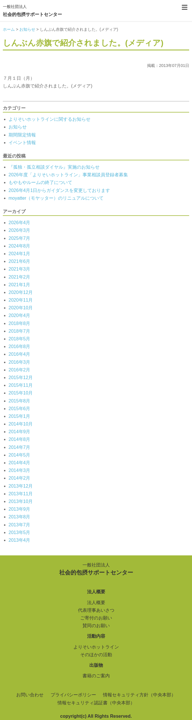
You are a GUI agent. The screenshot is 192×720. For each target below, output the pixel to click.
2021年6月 (19, 261)
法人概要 (96, 602)
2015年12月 (21, 377)
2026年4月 (19, 222)
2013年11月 (21, 493)
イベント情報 (22, 142)
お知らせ (18, 126)
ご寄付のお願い (96, 617)
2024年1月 (19, 253)
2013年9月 (19, 509)
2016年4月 (19, 354)
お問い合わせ (30, 694)
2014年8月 (19, 439)
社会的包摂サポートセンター (32, 10)
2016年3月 (19, 362)
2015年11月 (21, 385)
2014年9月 (19, 431)
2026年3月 (19, 230)
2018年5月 (19, 338)
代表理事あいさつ (96, 610)
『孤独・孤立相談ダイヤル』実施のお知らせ (54, 167)
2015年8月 (19, 400)
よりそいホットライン (96, 647)
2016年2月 (19, 369)
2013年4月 (19, 540)
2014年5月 (19, 455)
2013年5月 (19, 532)
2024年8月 (19, 246)
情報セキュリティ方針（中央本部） (139, 694)
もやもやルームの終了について (40, 182)
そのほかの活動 (96, 654)
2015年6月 (19, 408)
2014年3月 (19, 470)
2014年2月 (19, 478)
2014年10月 (21, 424)
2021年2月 (19, 277)
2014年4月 (19, 462)
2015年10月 (21, 392)
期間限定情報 (22, 134)
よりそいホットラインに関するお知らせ (49, 119)
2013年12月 (21, 486)
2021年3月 (19, 269)
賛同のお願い (96, 625)
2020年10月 (21, 307)
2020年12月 (21, 292)
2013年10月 (21, 501)
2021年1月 (19, 284)
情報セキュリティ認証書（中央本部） (96, 702)
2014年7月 (19, 447)
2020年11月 (21, 300)
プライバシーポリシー (73, 694)
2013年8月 (19, 516)
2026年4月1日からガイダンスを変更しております (59, 190)
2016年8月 (19, 346)
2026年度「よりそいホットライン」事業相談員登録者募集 (68, 174)
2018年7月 (19, 331)
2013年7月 (19, 524)
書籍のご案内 (96, 675)
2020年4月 (19, 315)
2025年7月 (19, 238)
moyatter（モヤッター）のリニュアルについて (56, 198)
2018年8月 (19, 323)
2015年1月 (19, 416)
